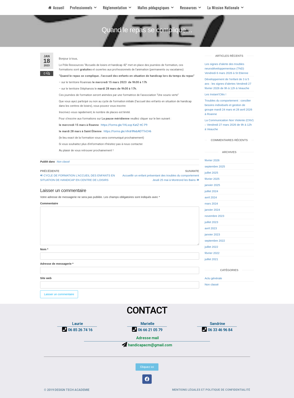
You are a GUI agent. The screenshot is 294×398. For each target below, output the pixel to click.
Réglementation (117, 7)
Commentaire (49, 203)
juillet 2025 (211, 172)
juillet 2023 (211, 222)
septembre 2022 (215, 240)
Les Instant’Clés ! (215, 94)
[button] (147, 367)
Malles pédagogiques (156, 7)
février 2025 (212, 178)
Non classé (63, 161)
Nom (44, 249)
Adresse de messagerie (57, 263)
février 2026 (212, 160)
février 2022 (212, 253)
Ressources (191, 7)
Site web (46, 278)
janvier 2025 (212, 185)
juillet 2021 (211, 259)
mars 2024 (211, 203)
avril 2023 (211, 228)
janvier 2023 (212, 234)
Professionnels (83, 7)
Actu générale (213, 278)
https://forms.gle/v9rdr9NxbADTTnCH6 (127, 131)
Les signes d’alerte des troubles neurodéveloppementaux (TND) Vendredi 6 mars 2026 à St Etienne (226, 68)
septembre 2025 (215, 166)
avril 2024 (211, 197)
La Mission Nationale (225, 7)
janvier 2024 (212, 209)
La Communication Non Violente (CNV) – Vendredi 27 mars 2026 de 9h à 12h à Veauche (229, 125)
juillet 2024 (211, 191)
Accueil (58, 7)
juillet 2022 (211, 246)
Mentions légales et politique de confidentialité (211, 389)
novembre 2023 (214, 215)
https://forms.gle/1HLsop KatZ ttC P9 (124, 125)
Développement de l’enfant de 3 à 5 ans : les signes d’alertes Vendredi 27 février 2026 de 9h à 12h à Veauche (228, 84)
